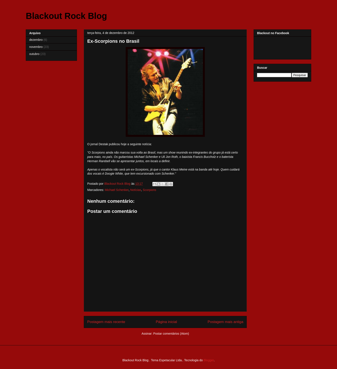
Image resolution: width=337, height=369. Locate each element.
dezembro (36, 39)
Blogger (209, 360)
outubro (34, 54)
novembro (36, 47)
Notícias (135, 190)
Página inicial (166, 322)
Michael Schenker (117, 190)
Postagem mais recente (106, 322)
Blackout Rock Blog (66, 16)
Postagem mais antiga (225, 322)
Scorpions (149, 190)
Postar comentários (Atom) (171, 333)
